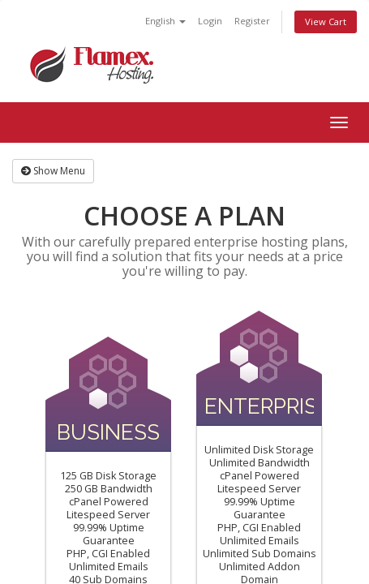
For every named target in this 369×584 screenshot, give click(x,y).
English (165, 21)
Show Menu (53, 171)
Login (210, 21)
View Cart (325, 21)
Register (252, 21)
